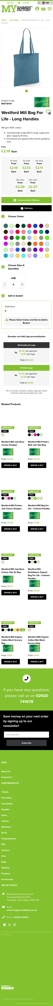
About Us (5, 771)
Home (4, 20)
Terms (3, 932)
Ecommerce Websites (24, 1003)
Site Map (8, 934)
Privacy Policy (12, 932)
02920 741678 (21, 917)
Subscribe (26, 743)
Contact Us (6, 777)
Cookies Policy (23, 932)
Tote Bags (14, 20)
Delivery (26, 208)
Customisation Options (26, 200)
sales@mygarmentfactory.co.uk (22, 910)
